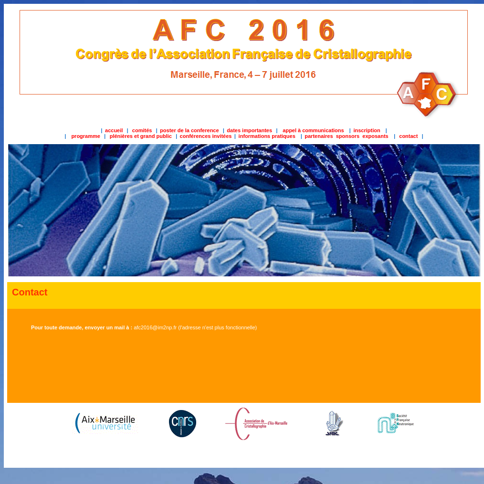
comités (142, 130)
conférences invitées (206, 136)
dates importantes (249, 130)
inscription (366, 130)
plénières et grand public (140, 136)
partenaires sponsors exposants (347, 136)
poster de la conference (189, 130)
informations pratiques (266, 136)
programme (85, 136)
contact (408, 136)
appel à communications (313, 130)
